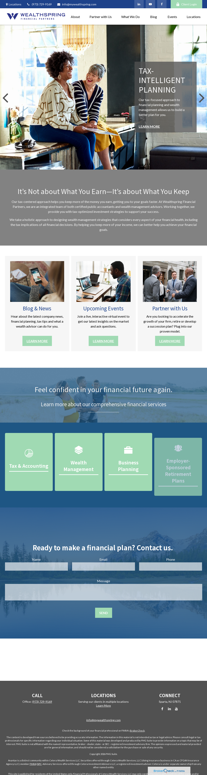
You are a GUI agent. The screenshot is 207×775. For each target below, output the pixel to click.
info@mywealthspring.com (76, 4)
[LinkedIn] (139, 4)
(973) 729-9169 (39, 4)
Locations (15, 4)
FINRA (33, 764)
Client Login (186, 4)
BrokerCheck (137, 730)
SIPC (39, 764)
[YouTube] (150, 4)
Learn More (103, 705)
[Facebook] (162, 4)
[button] (75, 16)
